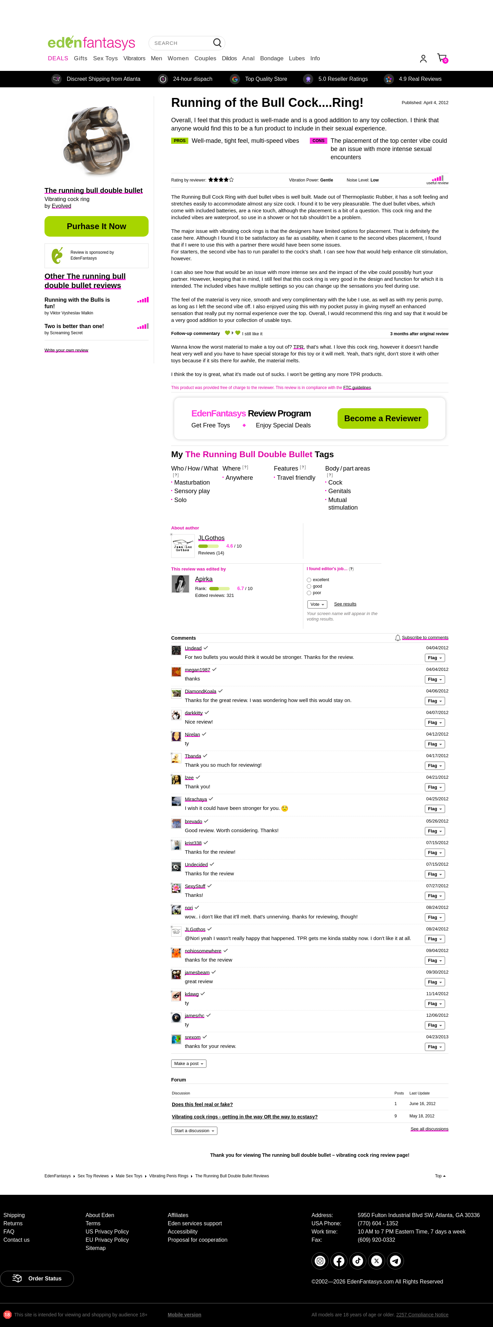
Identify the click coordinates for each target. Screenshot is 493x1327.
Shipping (14, 1215)
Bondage (271, 58)
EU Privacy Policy (107, 1240)
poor (317, 592)
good (317, 586)
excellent (321, 579)
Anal (248, 58)
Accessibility (183, 1232)
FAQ (8, 1232)
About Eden (100, 1215)
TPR (298, 347)
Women (178, 58)
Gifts (81, 58)
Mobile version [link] (184, 1314)
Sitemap (96, 1248)
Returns (13, 1223)
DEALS (58, 58)
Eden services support (195, 1223)
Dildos (229, 58)
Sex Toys (105, 58)
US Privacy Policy (107, 1232)
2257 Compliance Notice (422, 1314)
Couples (205, 58)
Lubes (297, 58)
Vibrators (135, 58)
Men (156, 58)
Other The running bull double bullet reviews (85, 281)
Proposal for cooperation (197, 1240)
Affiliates (178, 1215)
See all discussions (429, 1128)
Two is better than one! (74, 326)
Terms (93, 1223)
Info (315, 58)
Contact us (16, 1240)
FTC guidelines (357, 387)
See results (345, 603)
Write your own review (66, 350)
